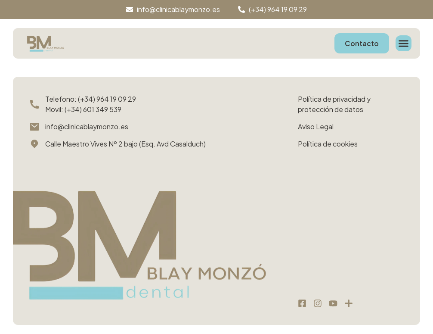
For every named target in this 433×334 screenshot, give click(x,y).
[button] (404, 43)
